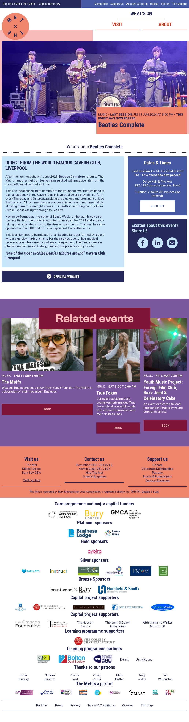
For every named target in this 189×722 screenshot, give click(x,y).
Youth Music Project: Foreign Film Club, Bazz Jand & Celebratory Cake (163, 390)
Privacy (75, 705)
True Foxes (106, 393)
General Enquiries (94, 476)
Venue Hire (101, 3)
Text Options (179, 3)
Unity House (144, 659)
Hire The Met (94, 472)
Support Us (117, 3)
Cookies (127, 705)
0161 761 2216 (101, 465)
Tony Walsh (142, 677)
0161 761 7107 (99, 469)
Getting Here (31, 480)
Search (165, 3)
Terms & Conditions (101, 705)
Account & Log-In (137, 3)
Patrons (157, 472)
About (165, 24)
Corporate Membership (157, 469)
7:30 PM (176, 375)
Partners (42, 705)
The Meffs (11, 382)
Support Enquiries (157, 480)
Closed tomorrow (49, 3)
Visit (117, 24)
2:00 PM (130, 386)
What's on (76, 147)
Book (47, 409)
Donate (157, 465)
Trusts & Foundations (157, 476)
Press (59, 705)
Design (146, 491)
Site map (147, 705)
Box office (19, 3)
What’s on (141, 13)
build (156, 491)
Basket (154, 3)
